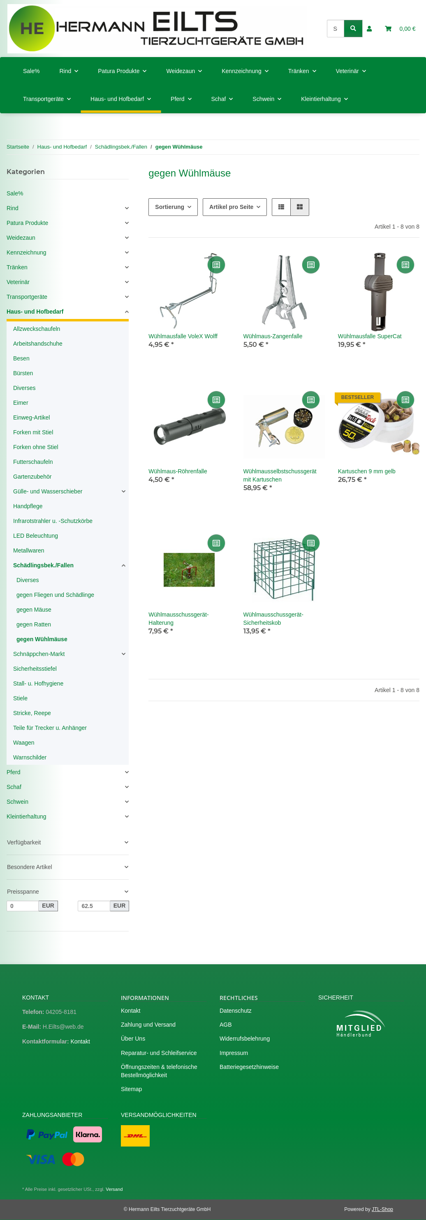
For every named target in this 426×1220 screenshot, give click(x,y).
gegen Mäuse (33, 609)
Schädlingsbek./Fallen (43, 565)
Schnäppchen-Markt (39, 654)
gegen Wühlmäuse (41, 639)
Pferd (13, 772)
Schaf (14, 787)
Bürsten (23, 373)
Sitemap (131, 1089)
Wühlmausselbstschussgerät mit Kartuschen (280, 475)
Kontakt (80, 1041)
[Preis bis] (94, 906)
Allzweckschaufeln (36, 329)
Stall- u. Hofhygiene (38, 683)
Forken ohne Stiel (35, 447)
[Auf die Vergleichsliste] (216, 265)
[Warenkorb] (400, 29)
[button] (369, 29)
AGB (226, 1024)
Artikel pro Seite (231, 207)
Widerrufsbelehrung (245, 1038)
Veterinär (18, 282)
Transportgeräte (27, 297)
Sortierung (169, 207)
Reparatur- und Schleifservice (159, 1053)
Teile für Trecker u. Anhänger (50, 728)
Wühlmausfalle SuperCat (370, 336)
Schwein (17, 801)
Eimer (20, 402)
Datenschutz (236, 1010)
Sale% (15, 193)
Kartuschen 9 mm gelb (367, 471)
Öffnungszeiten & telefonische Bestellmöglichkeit (159, 1071)
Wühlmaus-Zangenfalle (273, 336)
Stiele (20, 698)
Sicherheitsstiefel (35, 668)
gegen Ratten (33, 624)
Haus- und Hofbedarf (35, 311)
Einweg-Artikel (31, 417)
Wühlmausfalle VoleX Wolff (183, 336)
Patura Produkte (27, 223)
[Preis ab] (23, 906)
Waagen (24, 742)
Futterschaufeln (33, 462)
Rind (13, 208)
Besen (21, 358)
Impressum (234, 1053)
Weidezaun (21, 237)
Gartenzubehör (32, 476)
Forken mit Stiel (33, 432)
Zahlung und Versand (148, 1024)
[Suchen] (336, 28)
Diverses (24, 388)
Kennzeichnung (26, 252)
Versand (114, 1189)
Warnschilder (29, 757)
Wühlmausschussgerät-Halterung (178, 618)
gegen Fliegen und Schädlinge (55, 595)
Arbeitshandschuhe (38, 343)
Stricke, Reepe (32, 713)
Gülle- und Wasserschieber (47, 491)
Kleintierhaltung (26, 816)
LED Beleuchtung (35, 535)
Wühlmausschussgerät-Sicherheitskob (273, 618)
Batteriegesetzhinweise (249, 1067)
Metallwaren (28, 550)
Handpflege (28, 506)
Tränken (17, 267)
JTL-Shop (382, 1209)
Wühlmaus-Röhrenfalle (177, 471)
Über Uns (133, 1038)
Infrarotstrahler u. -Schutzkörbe (53, 521)
